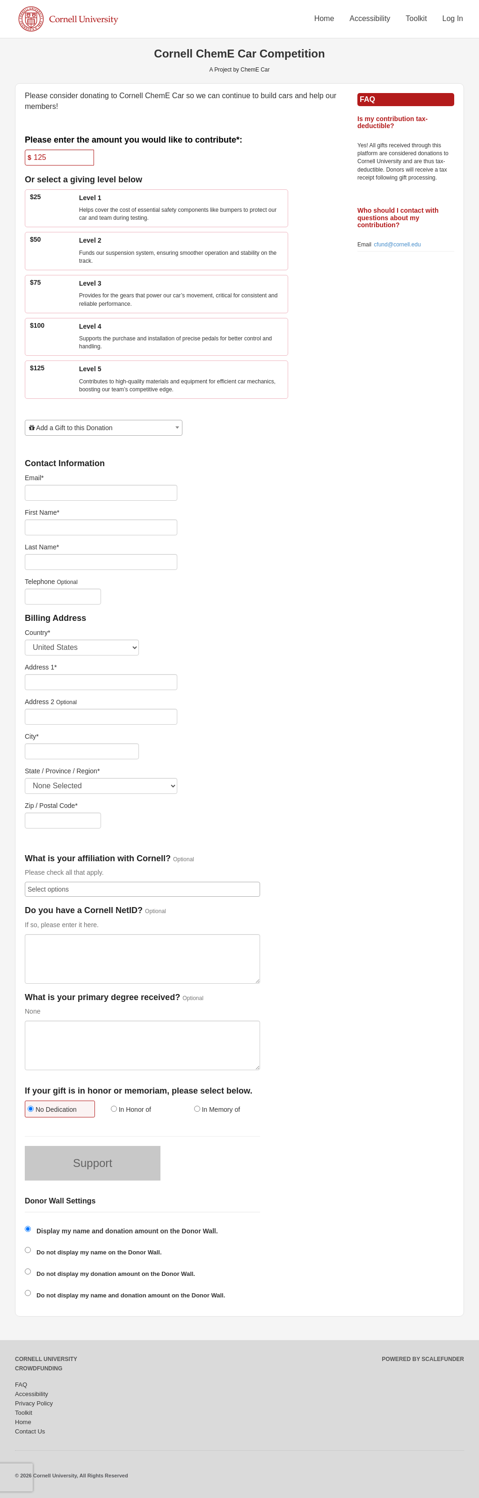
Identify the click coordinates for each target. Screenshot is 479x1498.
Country (37, 632)
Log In (453, 18)
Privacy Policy (34, 1403)
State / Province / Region (62, 771)
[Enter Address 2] (101, 717)
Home (324, 18)
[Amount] (59, 158)
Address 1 (41, 667)
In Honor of (131, 1109)
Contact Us (30, 1431)
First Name (42, 512)
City (32, 736)
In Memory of (217, 1109)
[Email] (101, 493)
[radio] (59, 1110)
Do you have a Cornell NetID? (84, 910)
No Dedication (52, 1109)
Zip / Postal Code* (51, 805)
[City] (82, 751)
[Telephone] (63, 597)
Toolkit (416, 18)
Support (92, 1163)
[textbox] (103, 427)
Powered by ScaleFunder (423, 1359)
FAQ (21, 1384)
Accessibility (369, 18)
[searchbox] (142, 889)
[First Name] (101, 527)
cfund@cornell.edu (397, 244)
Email (34, 478)
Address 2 (39, 702)
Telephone (40, 581)
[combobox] (103, 428)
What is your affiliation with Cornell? (98, 858)
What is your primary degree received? (102, 997)
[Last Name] (101, 562)
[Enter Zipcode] (63, 820)
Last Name (42, 547)
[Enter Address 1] (101, 682)
